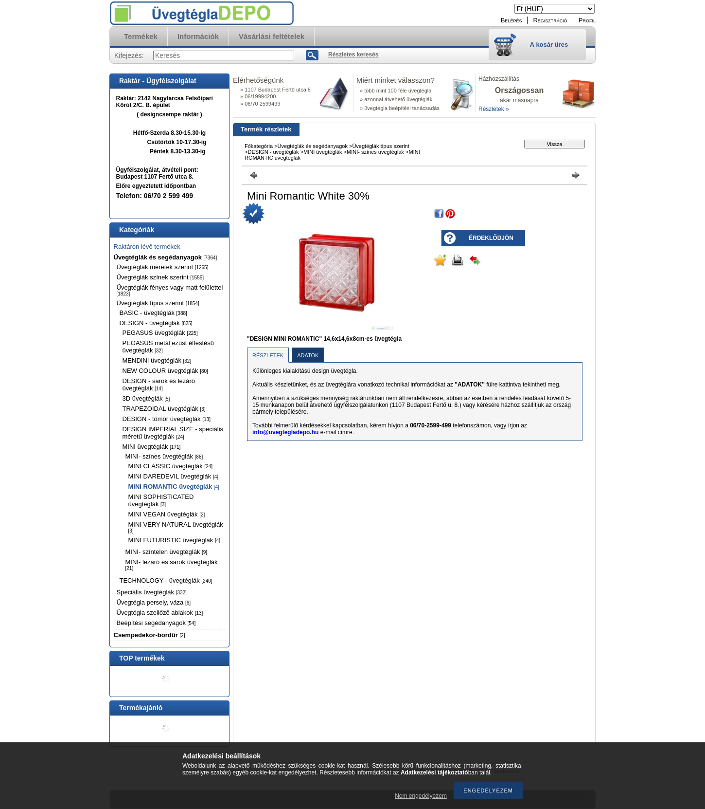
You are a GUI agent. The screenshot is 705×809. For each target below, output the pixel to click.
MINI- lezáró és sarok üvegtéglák (171, 564)
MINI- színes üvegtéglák (164, 456)
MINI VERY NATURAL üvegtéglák (175, 527)
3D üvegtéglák (146, 398)
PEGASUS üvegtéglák (160, 332)
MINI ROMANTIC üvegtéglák (173, 486)
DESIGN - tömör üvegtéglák (167, 419)
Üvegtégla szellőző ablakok (160, 612)
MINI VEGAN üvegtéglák (166, 514)
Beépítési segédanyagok (156, 622)
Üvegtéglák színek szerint (160, 277)
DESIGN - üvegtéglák (156, 323)
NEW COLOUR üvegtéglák (165, 370)
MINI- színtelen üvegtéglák (166, 551)
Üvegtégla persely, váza (154, 602)
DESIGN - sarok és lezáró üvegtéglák (159, 384)
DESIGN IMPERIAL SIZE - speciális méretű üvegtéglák (173, 432)
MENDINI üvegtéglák (157, 360)
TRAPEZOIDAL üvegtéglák (164, 408)
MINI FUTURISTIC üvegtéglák (174, 540)
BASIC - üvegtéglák (153, 312)
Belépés (511, 20)
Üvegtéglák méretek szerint (163, 267)
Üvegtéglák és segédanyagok (165, 257)
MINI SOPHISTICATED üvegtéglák (161, 500)
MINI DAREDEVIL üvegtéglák (173, 476)
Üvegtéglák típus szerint (158, 303)
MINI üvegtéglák (152, 446)
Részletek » (493, 109)
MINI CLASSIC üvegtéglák (170, 466)
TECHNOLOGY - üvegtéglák (166, 580)
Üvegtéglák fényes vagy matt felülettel (170, 290)
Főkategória (259, 146)
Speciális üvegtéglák (152, 592)
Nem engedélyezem (421, 795)
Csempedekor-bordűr (149, 635)
